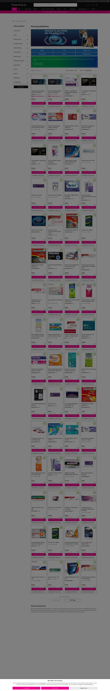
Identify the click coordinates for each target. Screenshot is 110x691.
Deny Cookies (55, 688)
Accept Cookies (26, 688)
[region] (55, 685)
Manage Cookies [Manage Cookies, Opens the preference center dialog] (83, 688)
